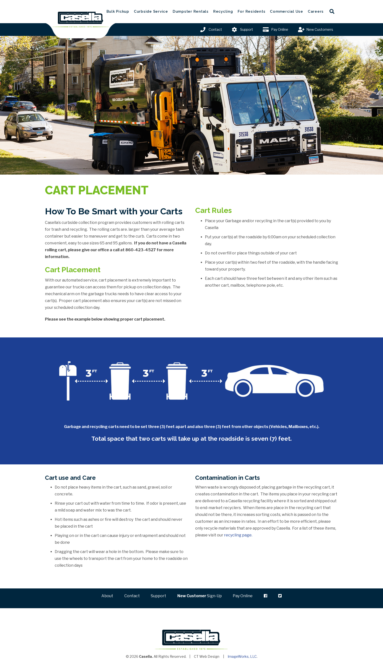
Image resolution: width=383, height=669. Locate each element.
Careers (316, 11)
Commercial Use (286, 11)
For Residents (252, 11)
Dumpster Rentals (191, 11)
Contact (215, 29)
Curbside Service (151, 11)
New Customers (319, 29)
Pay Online (279, 29)
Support (246, 29)
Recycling (223, 11)
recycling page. (238, 535)
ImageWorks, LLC (242, 657)
